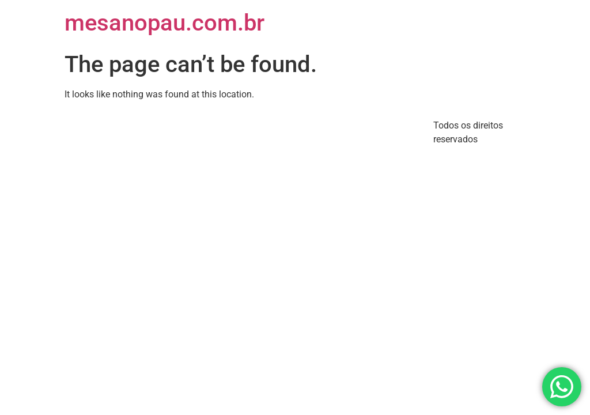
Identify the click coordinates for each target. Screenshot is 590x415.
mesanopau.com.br (164, 22)
